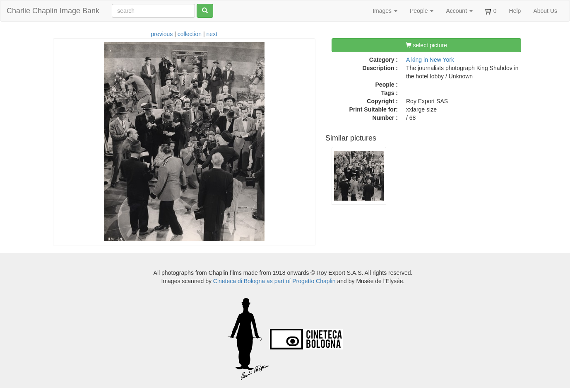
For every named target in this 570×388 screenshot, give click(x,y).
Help (515, 10)
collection (190, 34)
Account (459, 10)
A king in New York (430, 59)
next (212, 34)
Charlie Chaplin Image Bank (53, 11)
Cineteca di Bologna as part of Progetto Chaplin (274, 281)
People (421, 10)
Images (385, 10)
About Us (545, 10)
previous (162, 34)
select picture (426, 45)
